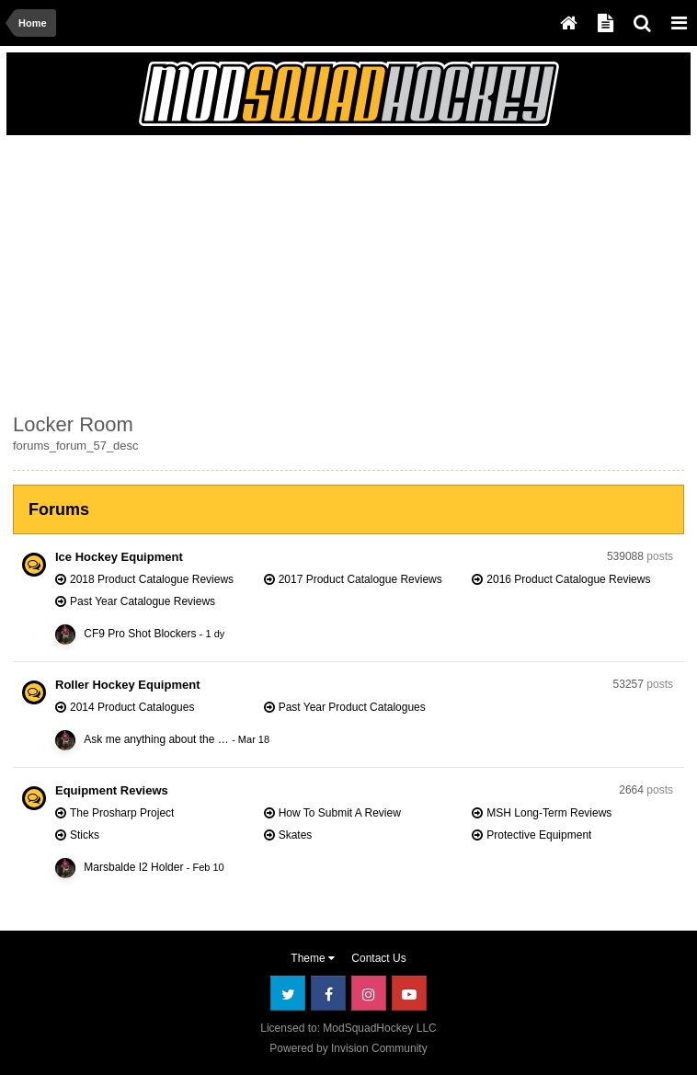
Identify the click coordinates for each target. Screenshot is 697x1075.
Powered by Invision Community (348, 1048)
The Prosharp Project (122, 812)
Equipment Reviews (111, 790)
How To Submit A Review (340, 812)
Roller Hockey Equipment (127, 685)
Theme (313, 958)
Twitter (287, 993)
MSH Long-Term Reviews (548, 812)
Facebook (328, 993)
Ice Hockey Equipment (119, 557)
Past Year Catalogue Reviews (142, 601)
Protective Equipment (538, 835)
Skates (296, 835)
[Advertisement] (228, 270)
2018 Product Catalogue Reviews (152, 579)
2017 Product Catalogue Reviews (360, 579)
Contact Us (378, 958)
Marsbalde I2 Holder (133, 867)
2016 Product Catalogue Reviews (568, 579)
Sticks (84, 835)
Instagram (368, 993)
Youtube (409, 993)
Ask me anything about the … (156, 739)
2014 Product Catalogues (132, 707)
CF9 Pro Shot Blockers (140, 633)
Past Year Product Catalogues (352, 707)
